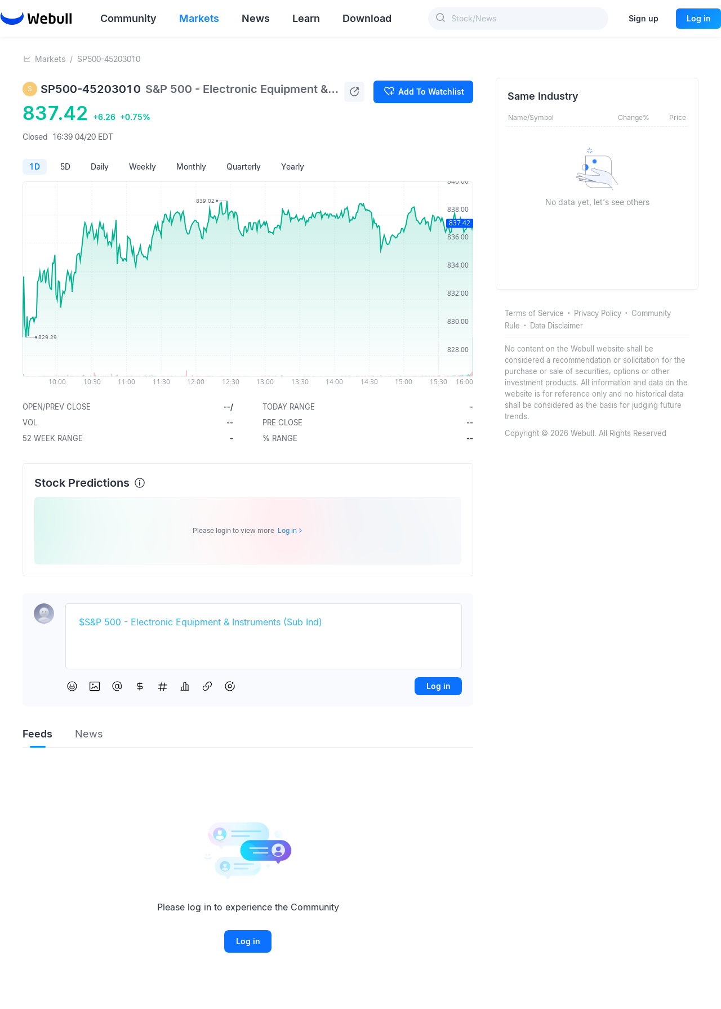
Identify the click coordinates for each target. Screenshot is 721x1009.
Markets (50, 59)
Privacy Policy (597, 313)
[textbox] (263, 622)
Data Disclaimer (556, 325)
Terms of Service (534, 313)
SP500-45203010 (108, 59)
